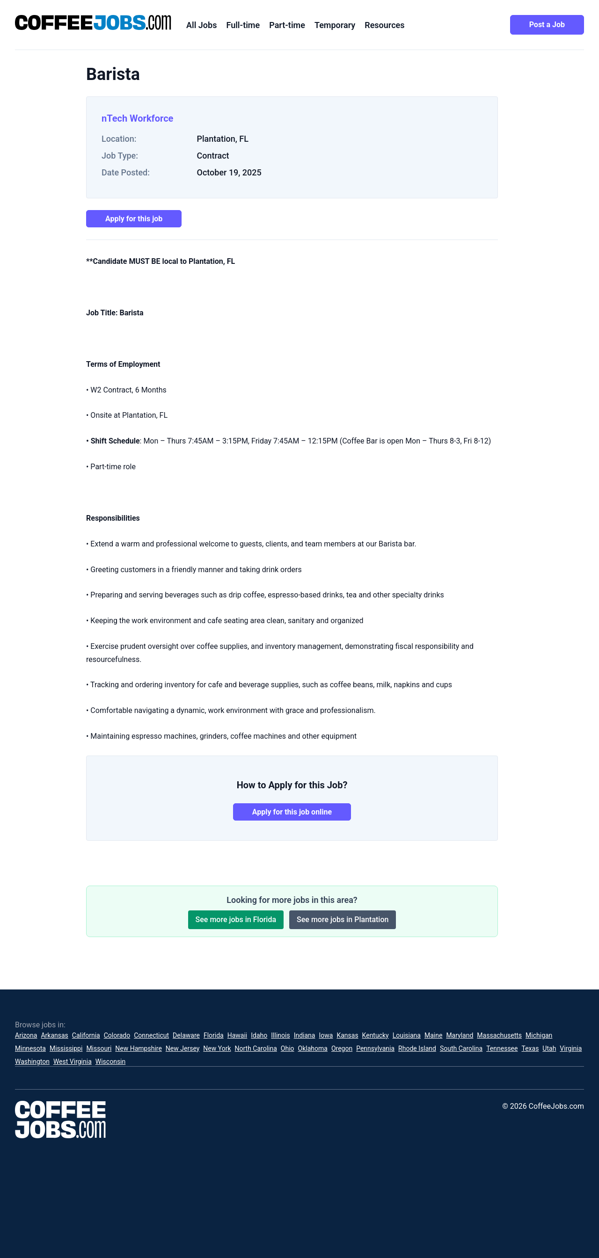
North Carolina (256, 1048)
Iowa (326, 1035)
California (86, 1035)
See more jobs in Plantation (342, 919)
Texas (530, 1048)
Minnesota (30, 1048)
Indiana (304, 1035)
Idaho (259, 1035)
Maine (433, 1035)
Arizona (26, 1035)
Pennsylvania (375, 1048)
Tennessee (502, 1048)
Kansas (347, 1035)
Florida (214, 1035)
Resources (384, 25)
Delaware (186, 1035)
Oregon (341, 1048)
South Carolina (461, 1048)
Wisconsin (110, 1061)
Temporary (334, 25)
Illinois (280, 1035)
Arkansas (54, 1035)
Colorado (117, 1035)
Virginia (571, 1048)
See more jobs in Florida (236, 919)
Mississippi (66, 1048)
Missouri (98, 1048)
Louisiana (407, 1035)
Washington (32, 1061)
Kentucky (375, 1035)
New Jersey (182, 1048)
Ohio (287, 1048)
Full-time (243, 25)
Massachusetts (499, 1035)
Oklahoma (313, 1048)
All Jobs (201, 25)
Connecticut (151, 1035)
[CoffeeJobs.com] (93, 22)
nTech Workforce (137, 118)
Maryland (459, 1035)
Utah (549, 1048)
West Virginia (72, 1061)
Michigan (539, 1035)
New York (217, 1048)
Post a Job (547, 24)
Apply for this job (133, 218)
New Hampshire (138, 1048)
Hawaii (237, 1035)
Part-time (287, 25)
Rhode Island (417, 1048)
